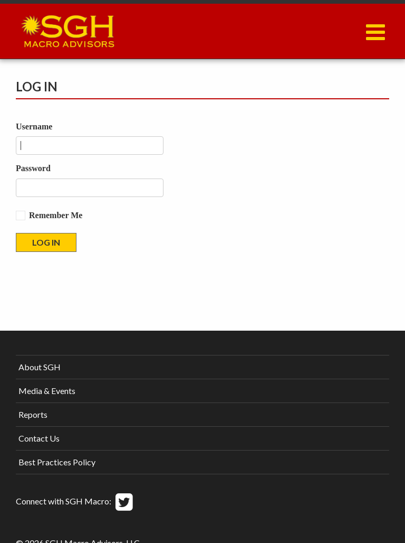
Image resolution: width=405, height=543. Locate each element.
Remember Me (55, 215)
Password (33, 168)
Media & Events (46, 391)
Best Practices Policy (56, 462)
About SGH (39, 367)
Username (34, 126)
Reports (32, 414)
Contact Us (39, 438)
